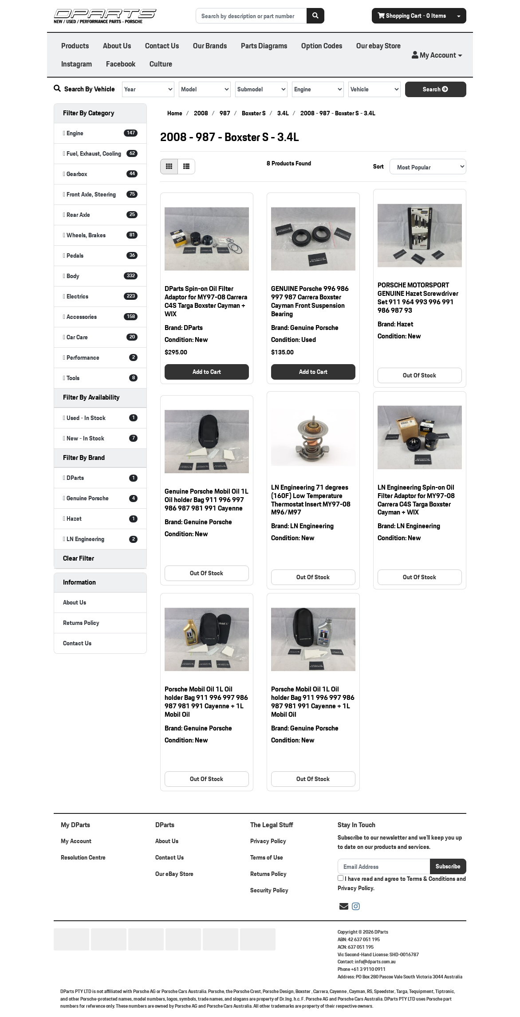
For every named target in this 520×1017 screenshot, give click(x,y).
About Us (117, 45)
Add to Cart (207, 372)
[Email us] (343, 906)
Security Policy (269, 890)
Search (435, 89)
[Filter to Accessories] (100, 316)
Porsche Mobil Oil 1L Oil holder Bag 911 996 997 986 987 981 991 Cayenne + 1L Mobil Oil (206, 701)
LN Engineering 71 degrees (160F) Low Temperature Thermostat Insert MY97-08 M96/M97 (311, 500)
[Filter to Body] (100, 276)
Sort (378, 166)
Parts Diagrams (264, 45)
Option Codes (321, 45)
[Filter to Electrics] (100, 296)
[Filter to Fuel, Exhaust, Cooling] (100, 153)
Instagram (76, 64)
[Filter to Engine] (100, 133)
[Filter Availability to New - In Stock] (100, 438)
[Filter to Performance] (100, 357)
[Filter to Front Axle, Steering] (100, 194)
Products (75, 45)
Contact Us (162, 45)
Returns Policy (81, 623)
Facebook (120, 64)
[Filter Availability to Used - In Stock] (100, 418)
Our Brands (210, 45)
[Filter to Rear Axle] (100, 214)
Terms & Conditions (431, 878)
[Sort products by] (428, 166)
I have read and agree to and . (402, 883)
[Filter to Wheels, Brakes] (100, 235)
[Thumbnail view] (169, 166)
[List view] (186, 166)
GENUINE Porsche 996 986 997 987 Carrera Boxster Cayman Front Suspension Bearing (310, 301)
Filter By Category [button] (88, 112)
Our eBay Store (174, 874)
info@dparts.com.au (375, 962)
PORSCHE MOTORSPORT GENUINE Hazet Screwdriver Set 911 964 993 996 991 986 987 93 (418, 297)
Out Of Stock (419, 375)
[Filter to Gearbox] (100, 174)
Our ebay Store (378, 45)
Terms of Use (266, 857)
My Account (76, 841)
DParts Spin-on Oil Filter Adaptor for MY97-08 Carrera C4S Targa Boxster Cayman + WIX (206, 301)
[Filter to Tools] (100, 378)
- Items (412, 15)
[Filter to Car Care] (100, 337)
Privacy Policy (268, 841)
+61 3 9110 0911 (368, 969)
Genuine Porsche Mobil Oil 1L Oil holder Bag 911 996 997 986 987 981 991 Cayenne (206, 500)
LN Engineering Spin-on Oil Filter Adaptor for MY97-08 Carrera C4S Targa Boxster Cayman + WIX (416, 500)
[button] (437, 55)
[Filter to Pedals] (100, 255)
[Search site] (315, 16)
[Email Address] (384, 866)
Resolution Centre (83, 857)
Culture (161, 64)
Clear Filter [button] (78, 558)
